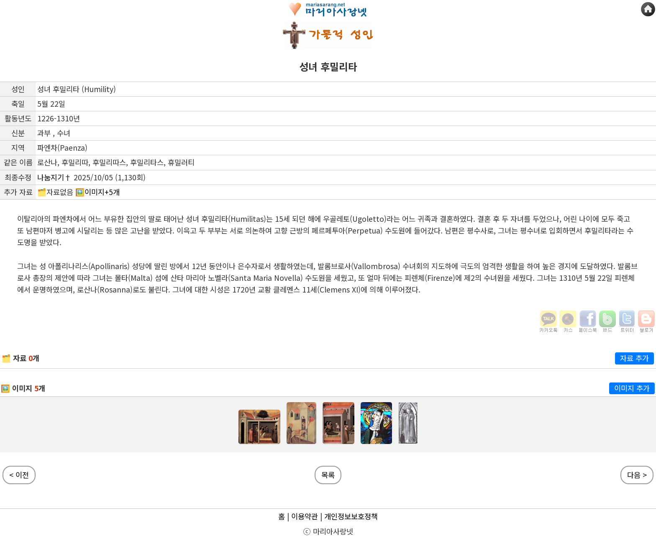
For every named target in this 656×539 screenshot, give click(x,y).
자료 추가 (634, 358)
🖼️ (5, 388)
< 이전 (19, 475)
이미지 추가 (632, 388)
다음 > (637, 475)
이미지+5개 (102, 192)
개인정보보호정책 (351, 516)
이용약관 (304, 516)
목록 (328, 475)
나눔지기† (54, 177)
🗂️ (6, 358)
